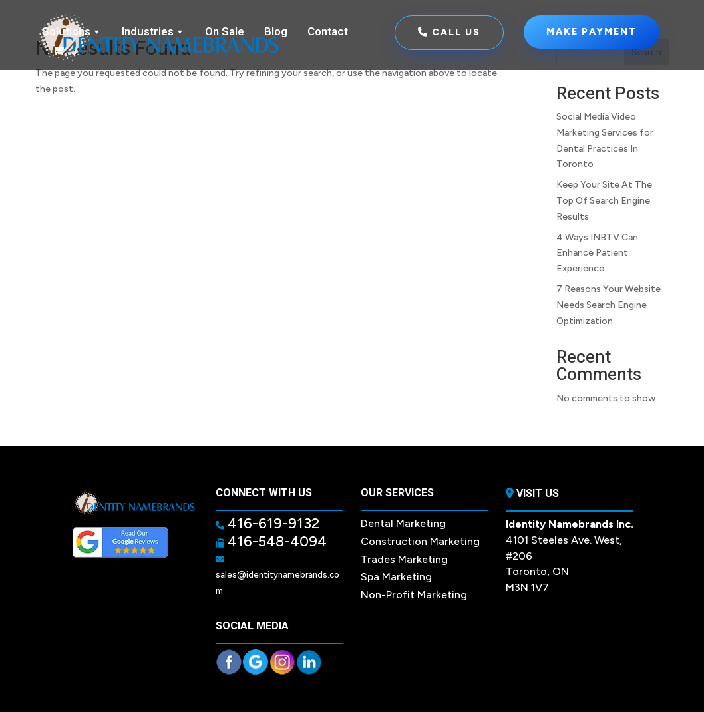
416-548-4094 (275, 541)
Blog (275, 31)
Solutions (72, 32)
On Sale (224, 31)
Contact (327, 31)
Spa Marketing (396, 576)
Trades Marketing (404, 559)
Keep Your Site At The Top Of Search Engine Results (604, 200)
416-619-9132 (271, 523)
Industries (153, 32)
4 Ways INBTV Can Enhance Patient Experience (597, 253)
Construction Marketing (420, 541)
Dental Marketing (403, 523)
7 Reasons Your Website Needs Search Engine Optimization (608, 305)
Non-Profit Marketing (414, 594)
